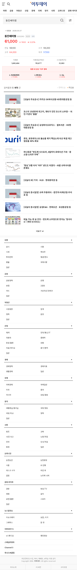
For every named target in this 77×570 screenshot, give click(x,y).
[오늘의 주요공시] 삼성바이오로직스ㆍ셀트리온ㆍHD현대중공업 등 (47, 126)
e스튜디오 (10, 535)
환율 (7, 262)
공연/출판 (10, 499)
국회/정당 (44, 408)
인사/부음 (44, 441)
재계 (7, 332)
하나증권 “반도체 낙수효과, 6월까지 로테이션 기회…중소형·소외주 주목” (47, 153)
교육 (42, 431)
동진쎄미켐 (10, 36)
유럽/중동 (44, 395)
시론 (7, 465)
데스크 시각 (10, 470)
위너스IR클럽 (10, 552)
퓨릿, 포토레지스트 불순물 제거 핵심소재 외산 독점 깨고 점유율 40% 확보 (48, 139)
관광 (7, 488)
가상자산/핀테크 (47, 290)
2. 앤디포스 (38, 75)
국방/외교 (10, 413)
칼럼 (7, 475)
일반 (7, 267)
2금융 (43, 285)
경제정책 (9, 366)
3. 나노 (62, 75)
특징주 (43, 252)
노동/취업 (44, 436)
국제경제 (9, 384)
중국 (42, 389)
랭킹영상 (44, 535)
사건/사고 (10, 436)
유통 (42, 342)
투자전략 (9, 257)
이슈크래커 (10, 517)
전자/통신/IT (45, 332)
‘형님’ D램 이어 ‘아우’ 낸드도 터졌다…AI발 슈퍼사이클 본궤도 (47, 166)
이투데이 (37, 561)
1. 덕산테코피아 (14, 75)
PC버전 (38, 567)
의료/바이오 (10, 348)
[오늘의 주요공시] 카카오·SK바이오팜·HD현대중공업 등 (48, 99)
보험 (7, 285)
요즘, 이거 (44, 517)
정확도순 (62, 87)
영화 (7, 494)
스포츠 (43, 499)
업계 (42, 309)
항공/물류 (10, 342)
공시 (7, 246)
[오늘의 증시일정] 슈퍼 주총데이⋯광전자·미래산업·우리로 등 (48, 193)
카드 (7, 290)
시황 (42, 246)
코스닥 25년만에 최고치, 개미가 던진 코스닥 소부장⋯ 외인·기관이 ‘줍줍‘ (48, 113)
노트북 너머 (45, 475)
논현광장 (44, 460)
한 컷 (42, 522)
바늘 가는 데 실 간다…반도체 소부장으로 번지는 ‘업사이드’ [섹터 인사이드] (48, 220)
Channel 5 (9, 547)
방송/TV (44, 488)
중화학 (43, 337)
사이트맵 (64, 567)
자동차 (8, 337)
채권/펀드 (44, 257)
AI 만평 (43, 465)
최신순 (71, 87)
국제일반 (44, 384)
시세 (7, 252)
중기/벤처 (44, 348)
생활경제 (9, 371)
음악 (42, 494)
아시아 (8, 395)
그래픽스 (9, 522)
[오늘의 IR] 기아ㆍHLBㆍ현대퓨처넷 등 (40, 180)
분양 (42, 314)
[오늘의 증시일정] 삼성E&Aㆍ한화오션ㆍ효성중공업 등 (47, 207)
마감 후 (43, 470)
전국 (7, 441)
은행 (42, 280)
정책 (7, 314)
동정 (7, 447)
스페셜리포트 (10, 542)
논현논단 (9, 460)
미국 (7, 389)
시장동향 (9, 309)
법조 (7, 431)
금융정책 (9, 280)
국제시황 (44, 262)
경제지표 (44, 366)
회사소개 (13, 567)
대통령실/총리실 (12, 408)
